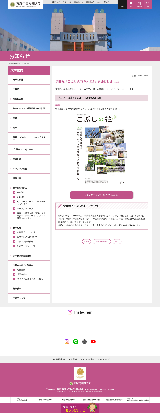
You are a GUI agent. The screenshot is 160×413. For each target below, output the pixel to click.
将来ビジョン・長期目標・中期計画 (29, 108)
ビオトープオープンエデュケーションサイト (31, 202)
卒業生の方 (78, 2)
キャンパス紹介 (20, 169)
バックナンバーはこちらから (101, 195)
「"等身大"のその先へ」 (24, 149)
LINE (75, 341)
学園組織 (17, 159)
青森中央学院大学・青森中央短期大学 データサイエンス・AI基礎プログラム (31, 215)
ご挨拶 (16, 89)
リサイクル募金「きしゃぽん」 (31, 279)
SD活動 (20, 197)
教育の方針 (18, 99)
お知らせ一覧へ (102, 241)
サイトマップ (104, 359)
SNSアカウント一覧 (26, 246)
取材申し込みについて (27, 237)
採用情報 (74, 359)
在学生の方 (67, 2)
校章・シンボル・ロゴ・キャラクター (29, 138)
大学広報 (17, 228)
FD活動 (20, 192)
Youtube (93, 341)
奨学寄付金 (22, 274)
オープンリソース (25, 209)
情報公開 (17, 178)
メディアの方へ (88, 359)
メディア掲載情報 (25, 241)
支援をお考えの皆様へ (23, 265)
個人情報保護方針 (58, 359)
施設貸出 (17, 289)
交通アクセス (19, 298)
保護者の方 (90, 2)
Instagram (67, 341)
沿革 (15, 128)
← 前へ (86, 241)
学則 (15, 118)
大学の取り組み (20, 188)
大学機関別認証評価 (22, 256)
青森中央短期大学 (25, 4)
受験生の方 (55, 2)
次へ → (117, 241)
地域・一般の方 (103, 2)
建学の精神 (18, 80)
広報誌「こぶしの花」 (27, 232)
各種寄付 (21, 270)
